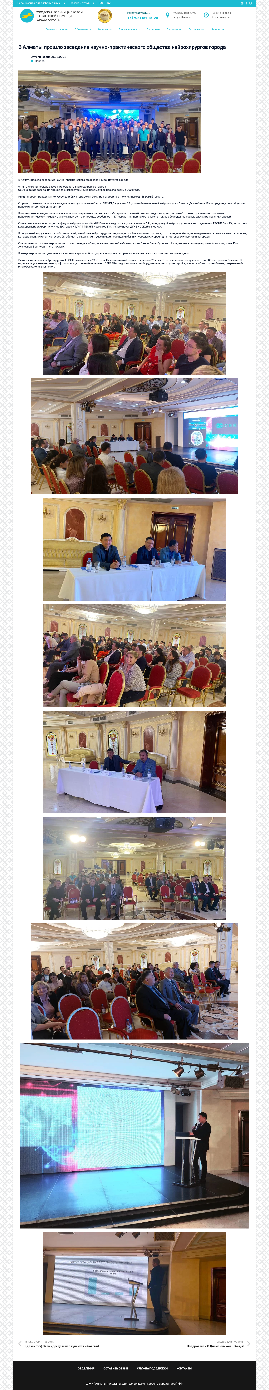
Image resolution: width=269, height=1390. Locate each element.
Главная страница (56, 29)
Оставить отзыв (79, 3)
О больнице (81, 29)
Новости (40, 61)
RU (101, 3)
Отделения (105, 29)
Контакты (217, 29)
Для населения (128, 29)
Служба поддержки (152, 1368)
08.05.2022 (58, 57)
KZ (109, 3)
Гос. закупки (174, 29)
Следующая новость (189, 1345)
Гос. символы (196, 29)
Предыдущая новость (79, 1345)
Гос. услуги (153, 29)
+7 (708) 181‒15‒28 (142, 18)
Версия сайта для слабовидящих (38, 3)
